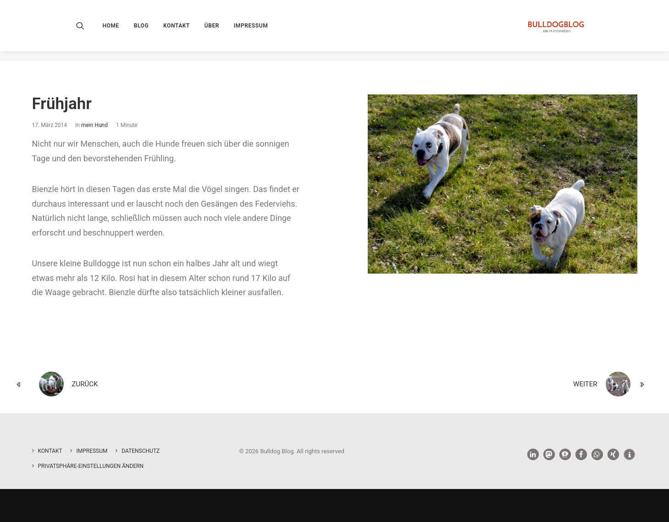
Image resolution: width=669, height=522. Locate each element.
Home (111, 30)
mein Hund (94, 125)
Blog (141, 30)
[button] (86, 30)
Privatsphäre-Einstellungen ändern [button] (91, 466)
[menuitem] (114, 30)
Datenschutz (141, 451)
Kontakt (176, 30)
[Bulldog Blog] (554, 30)
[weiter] (526, 384)
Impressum (251, 30)
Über (212, 30)
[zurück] (143, 384)
